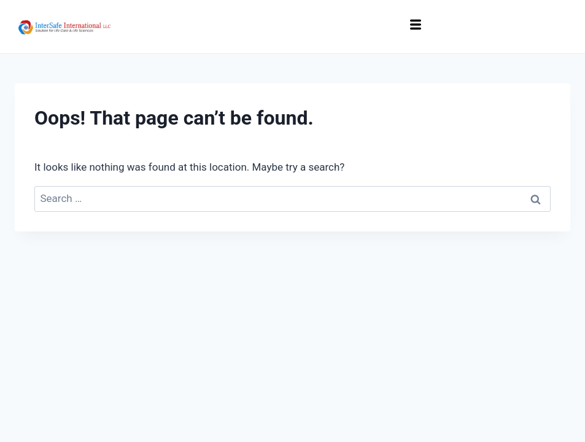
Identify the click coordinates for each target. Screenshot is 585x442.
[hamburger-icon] (416, 27)
